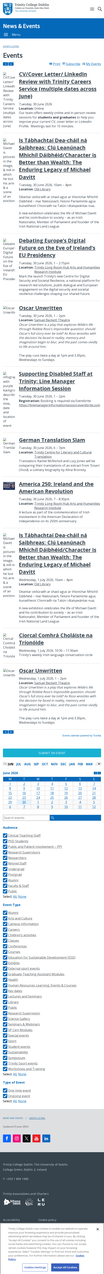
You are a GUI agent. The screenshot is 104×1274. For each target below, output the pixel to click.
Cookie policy (47, 1220)
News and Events (13, 1118)
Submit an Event (52, 753)
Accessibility (11, 1220)
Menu (12, 34)
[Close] (97, 1232)
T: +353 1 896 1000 (15, 1179)
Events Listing (11, 46)
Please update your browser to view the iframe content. (52, 399)
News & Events (21, 26)
